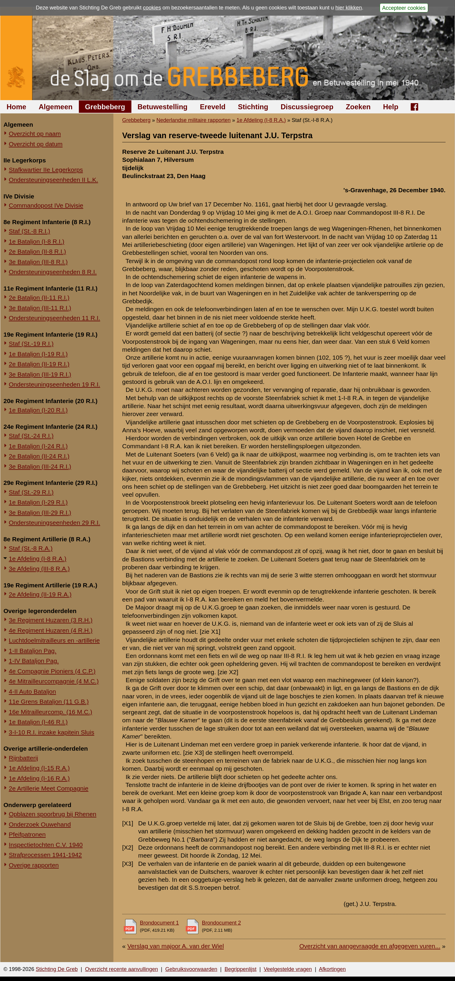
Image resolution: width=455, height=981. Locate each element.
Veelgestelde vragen (288, 969)
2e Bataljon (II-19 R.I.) (39, 364)
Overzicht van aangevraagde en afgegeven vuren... (369, 946)
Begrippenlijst (240, 969)
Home (16, 107)
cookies (152, 8)
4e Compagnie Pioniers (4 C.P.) (52, 671)
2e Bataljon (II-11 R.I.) (39, 297)
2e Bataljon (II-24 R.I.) (39, 456)
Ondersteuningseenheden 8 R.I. (53, 271)
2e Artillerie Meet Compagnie (49, 788)
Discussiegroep (306, 107)
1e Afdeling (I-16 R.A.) (39, 778)
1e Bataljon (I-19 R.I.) (38, 354)
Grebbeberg (105, 107)
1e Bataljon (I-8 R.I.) (36, 241)
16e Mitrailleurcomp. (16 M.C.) (50, 711)
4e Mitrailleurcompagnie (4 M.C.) (54, 681)
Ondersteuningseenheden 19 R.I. (54, 384)
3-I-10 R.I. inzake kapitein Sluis (51, 732)
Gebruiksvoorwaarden (191, 969)
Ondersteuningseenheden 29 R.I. (54, 522)
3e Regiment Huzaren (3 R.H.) (51, 620)
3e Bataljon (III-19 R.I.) (40, 374)
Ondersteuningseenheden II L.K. (53, 179)
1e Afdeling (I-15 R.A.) (39, 768)
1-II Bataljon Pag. (32, 650)
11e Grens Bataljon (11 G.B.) (49, 701)
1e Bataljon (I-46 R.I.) (38, 721)
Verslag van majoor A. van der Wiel (175, 946)
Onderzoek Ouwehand (40, 824)
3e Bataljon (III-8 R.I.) (38, 261)
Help (390, 107)
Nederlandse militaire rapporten (193, 120)
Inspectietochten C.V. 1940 (46, 844)
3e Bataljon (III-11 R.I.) (40, 307)
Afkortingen (332, 969)
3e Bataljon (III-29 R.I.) (40, 512)
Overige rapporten (34, 865)
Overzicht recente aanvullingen (121, 969)
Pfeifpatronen (27, 834)
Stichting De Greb (57, 969)
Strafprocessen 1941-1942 (45, 854)
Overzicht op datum (36, 144)
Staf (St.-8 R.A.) (31, 548)
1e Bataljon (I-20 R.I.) (38, 410)
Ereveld (213, 107)
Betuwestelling (162, 107)
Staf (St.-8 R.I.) (29, 231)
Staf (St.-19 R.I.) (31, 343)
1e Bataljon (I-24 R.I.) (38, 446)
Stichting (253, 107)
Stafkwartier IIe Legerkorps (46, 169)
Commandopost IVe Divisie (46, 205)
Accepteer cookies (403, 8)
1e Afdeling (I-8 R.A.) (37, 558)
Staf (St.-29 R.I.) (31, 492)
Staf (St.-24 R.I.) (31, 435)
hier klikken (348, 8)
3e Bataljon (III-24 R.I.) (40, 466)
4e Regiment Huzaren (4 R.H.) (51, 630)
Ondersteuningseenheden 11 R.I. (54, 317)
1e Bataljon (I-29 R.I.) (38, 502)
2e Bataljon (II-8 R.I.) (37, 251)
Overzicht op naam (35, 133)
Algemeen (56, 107)
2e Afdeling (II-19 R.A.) (40, 594)
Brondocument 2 (221, 923)
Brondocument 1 (159, 923)
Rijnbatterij (23, 758)
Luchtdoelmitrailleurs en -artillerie (54, 640)
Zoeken (358, 107)
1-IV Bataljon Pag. (34, 660)
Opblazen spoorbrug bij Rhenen (53, 814)
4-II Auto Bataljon (32, 691)
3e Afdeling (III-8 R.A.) (39, 568)
